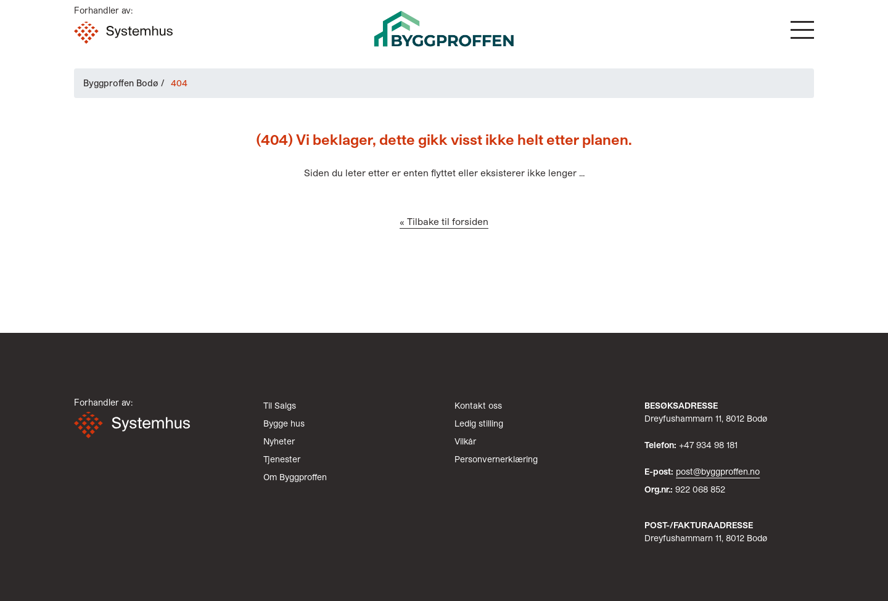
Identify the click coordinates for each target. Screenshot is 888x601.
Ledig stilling (478, 423)
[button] (802, 30)
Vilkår (465, 441)
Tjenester (281, 459)
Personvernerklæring (496, 459)
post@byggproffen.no (718, 471)
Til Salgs (279, 405)
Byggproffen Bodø (120, 83)
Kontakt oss (478, 405)
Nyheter (279, 441)
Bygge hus (284, 423)
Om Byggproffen (295, 477)
